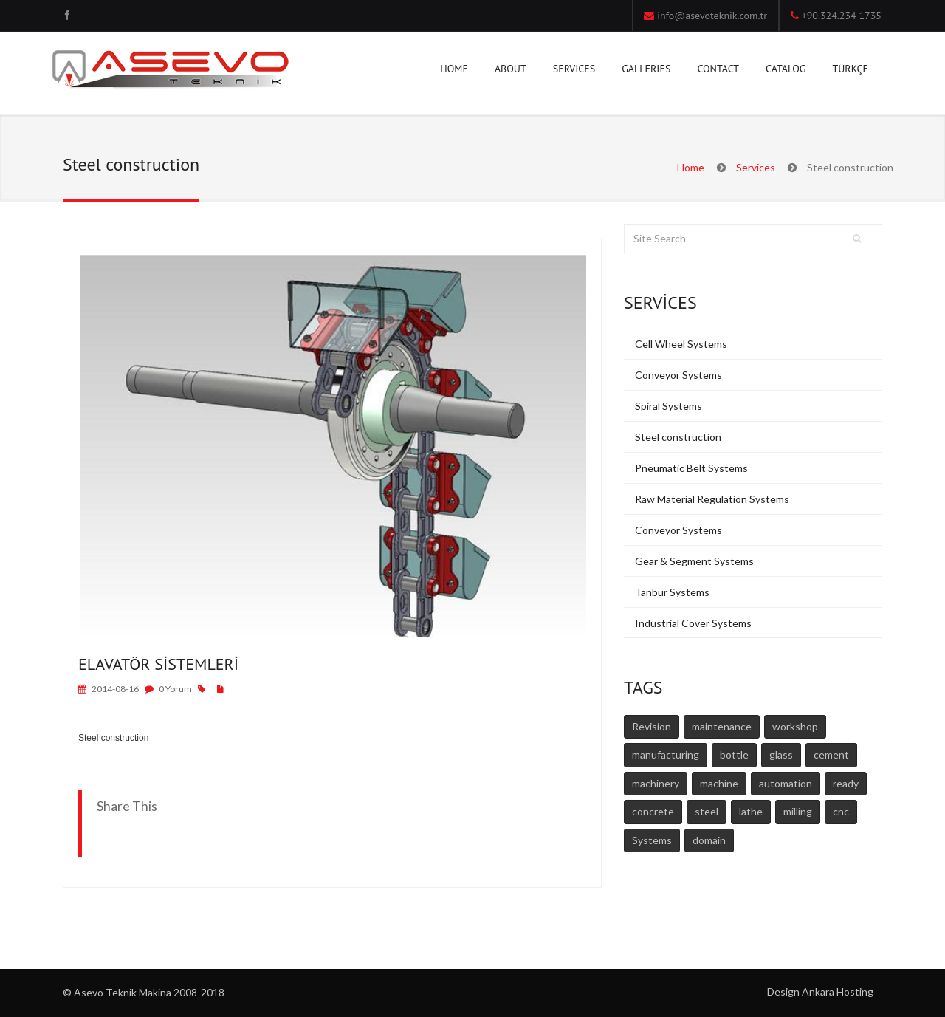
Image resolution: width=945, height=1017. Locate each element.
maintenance (722, 726)
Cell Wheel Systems (681, 344)
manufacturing (665, 754)
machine (719, 783)
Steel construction (678, 437)
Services (755, 167)
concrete (653, 811)
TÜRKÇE (850, 68)
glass (781, 754)
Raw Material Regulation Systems (712, 499)
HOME (454, 68)
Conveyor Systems (678, 375)
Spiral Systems (668, 406)
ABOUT (510, 71)
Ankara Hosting (837, 991)
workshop (795, 726)
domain (709, 840)
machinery (655, 783)
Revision (651, 726)
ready (846, 783)
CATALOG (785, 68)
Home (690, 167)
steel (706, 811)
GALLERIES (646, 71)
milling (797, 811)
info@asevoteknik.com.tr (712, 15)
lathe (751, 811)
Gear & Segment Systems (694, 561)
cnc (841, 811)
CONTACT (718, 71)
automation (785, 783)
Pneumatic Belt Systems (691, 468)
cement (831, 754)
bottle (734, 754)
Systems (652, 840)
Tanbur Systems (672, 592)
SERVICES (574, 71)
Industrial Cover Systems (693, 623)
